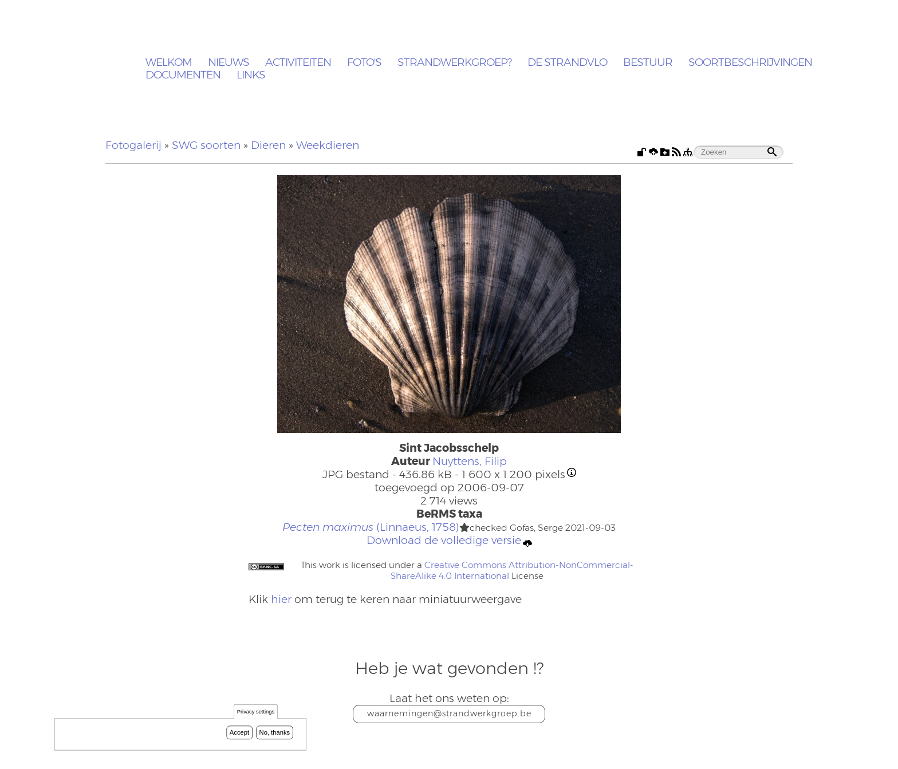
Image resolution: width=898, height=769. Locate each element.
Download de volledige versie (449, 541)
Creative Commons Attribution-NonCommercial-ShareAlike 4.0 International (512, 570)
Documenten (182, 75)
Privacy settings (255, 713)
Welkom (168, 63)
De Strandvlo (567, 63)
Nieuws (228, 63)
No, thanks (274, 733)
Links (251, 75)
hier (281, 599)
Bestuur (647, 63)
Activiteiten (298, 63)
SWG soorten (206, 145)
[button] (464, 528)
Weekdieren (327, 145)
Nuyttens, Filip (469, 461)
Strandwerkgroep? (454, 63)
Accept (239, 733)
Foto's (364, 63)
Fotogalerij (133, 145)
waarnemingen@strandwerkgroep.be (449, 713)
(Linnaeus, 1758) (370, 527)
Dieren (268, 145)
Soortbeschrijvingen (750, 63)
